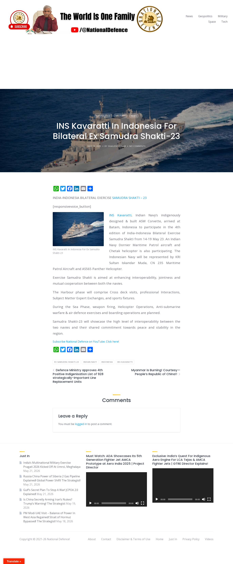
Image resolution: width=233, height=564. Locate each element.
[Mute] (137, 503)
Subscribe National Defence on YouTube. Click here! (86, 341)
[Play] (90, 503)
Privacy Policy (190, 539)
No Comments (137, 146)
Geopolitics (205, 16)
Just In (173, 539)
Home (159, 539)
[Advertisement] (116, 63)
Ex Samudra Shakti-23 (66, 362)
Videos (209, 539)
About (92, 539)
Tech (224, 22)
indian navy (90, 362)
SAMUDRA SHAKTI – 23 (129, 198)
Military (223, 16)
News (189, 16)
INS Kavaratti (120, 215)
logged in (81, 424)
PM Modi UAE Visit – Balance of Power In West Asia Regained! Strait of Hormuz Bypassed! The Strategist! (49, 517)
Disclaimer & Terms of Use (133, 539)
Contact (106, 539)
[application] (116, 489)
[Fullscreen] (142, 503)
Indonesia (107, 362)
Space (212, 22)
